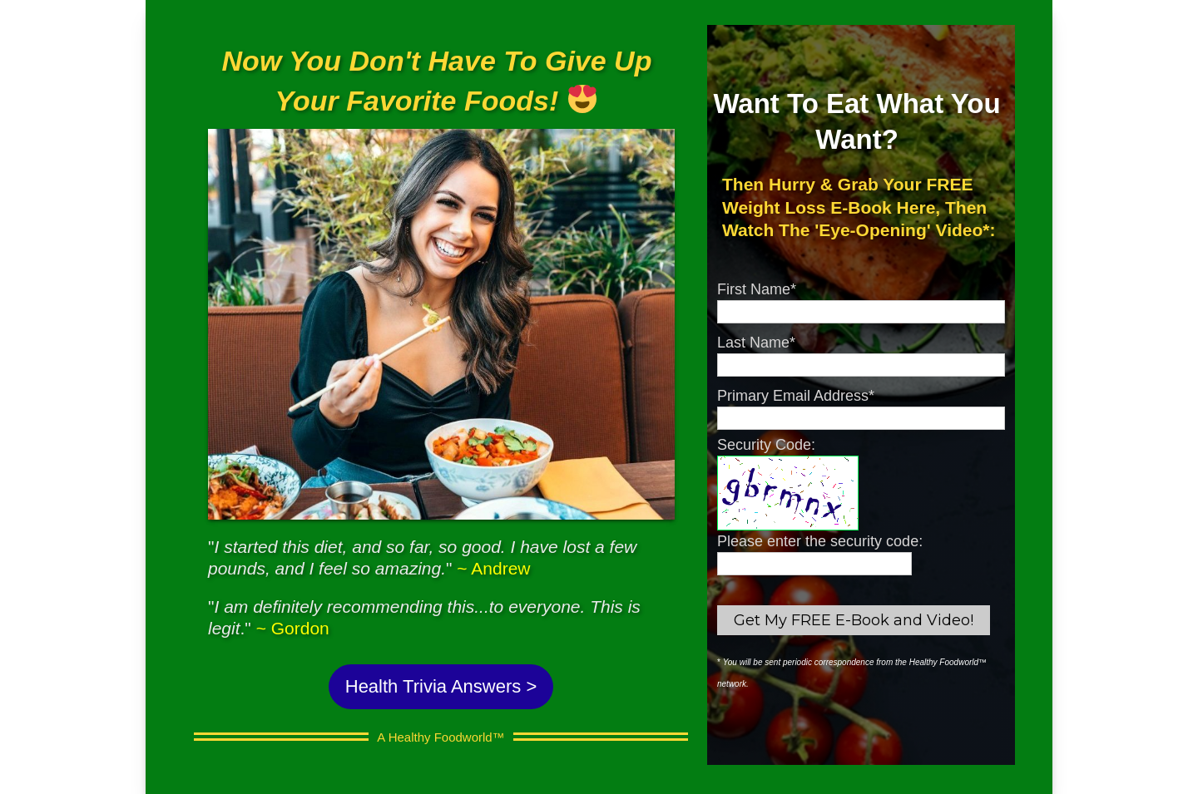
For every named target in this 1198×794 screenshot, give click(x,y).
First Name (756, 289)
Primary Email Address (795, 395)
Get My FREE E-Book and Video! (853, 620)
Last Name (756, 342)
